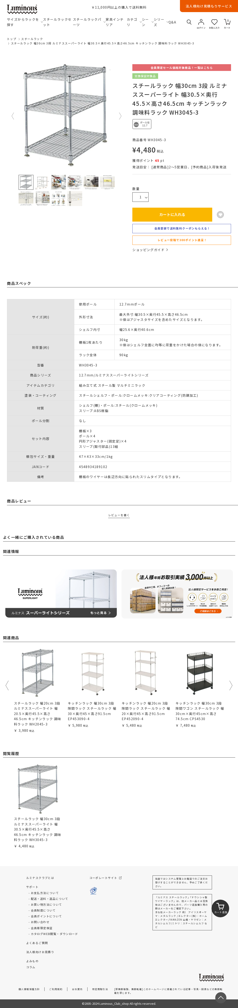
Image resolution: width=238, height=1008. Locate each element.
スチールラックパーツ (89, 22)
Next (120, 116)
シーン (148, 22)
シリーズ (161, 22)
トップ (11, 39)
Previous (13, 116)
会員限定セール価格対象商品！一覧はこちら (182, 68)
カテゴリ (134, 22)
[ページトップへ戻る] (220, 997)
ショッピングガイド (150, 249)
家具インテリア (115, 22)
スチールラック (32, 39)
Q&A (172, 22)
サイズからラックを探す (25, 22)
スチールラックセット (57, 22)
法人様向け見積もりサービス (209, 6)
